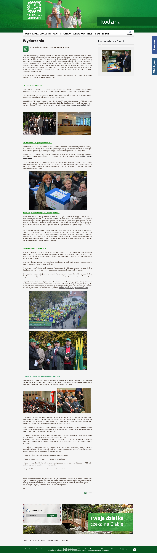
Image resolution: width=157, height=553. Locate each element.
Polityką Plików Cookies (70, 549)
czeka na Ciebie (107, 521)
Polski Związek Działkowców (45, 540)
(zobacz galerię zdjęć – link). (80, 105)
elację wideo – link (81, 288)
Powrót (87, 493)
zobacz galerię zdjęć (66, 288)
